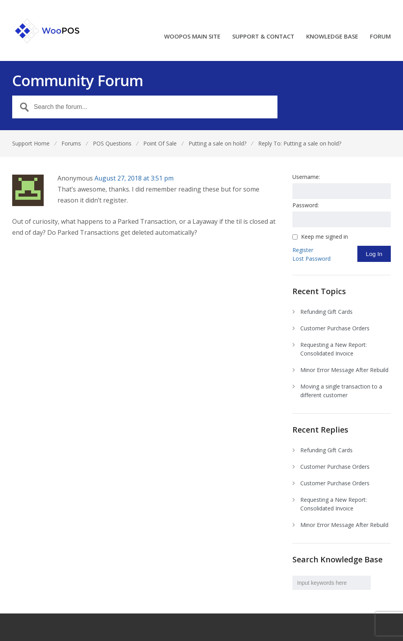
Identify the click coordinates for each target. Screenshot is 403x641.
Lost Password (311, 258)
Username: (306, 177)
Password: (305, 205)
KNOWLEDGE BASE (332, 36)
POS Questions (112, 143)
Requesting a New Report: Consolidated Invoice (333, 349)
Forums (71, 143)
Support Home (31, 143)
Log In (374, 254)
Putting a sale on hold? (217, 143)
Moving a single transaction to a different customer (341, 391)
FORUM (380, 36)
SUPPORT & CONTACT (263, 36)
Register (302, 250)
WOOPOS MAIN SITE (192, 36)
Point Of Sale (160, 143)
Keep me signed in (324, 236)
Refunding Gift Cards (326, 311)
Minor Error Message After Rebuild (344, 370)
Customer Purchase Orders (335, 328)
